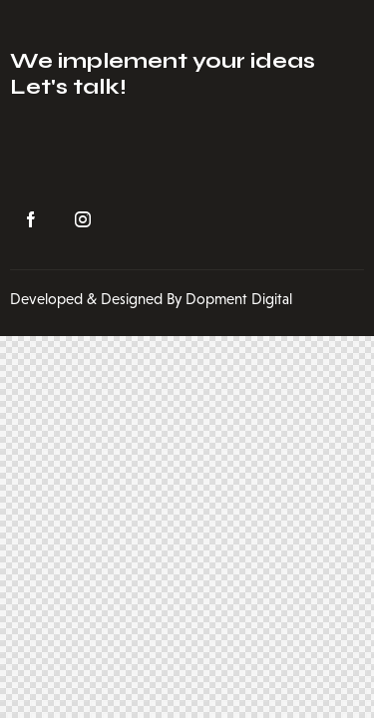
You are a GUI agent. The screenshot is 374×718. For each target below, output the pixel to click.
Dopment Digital (239, 298)
